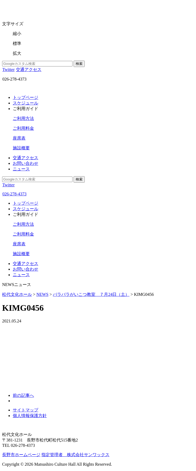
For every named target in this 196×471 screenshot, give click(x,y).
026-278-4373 (14, 194)
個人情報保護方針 (30, 415)
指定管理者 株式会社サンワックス (75, 454)
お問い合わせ (25, 163)
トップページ (25, 97)
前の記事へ (23, 395)
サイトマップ (25, 410)
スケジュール (25, 103)
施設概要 (21, 148)
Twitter (8, 69)
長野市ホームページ (21, 454)
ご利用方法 (23, 118)
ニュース (21, 169)
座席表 (19, 138)
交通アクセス (28, 69)
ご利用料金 (23, 128)
